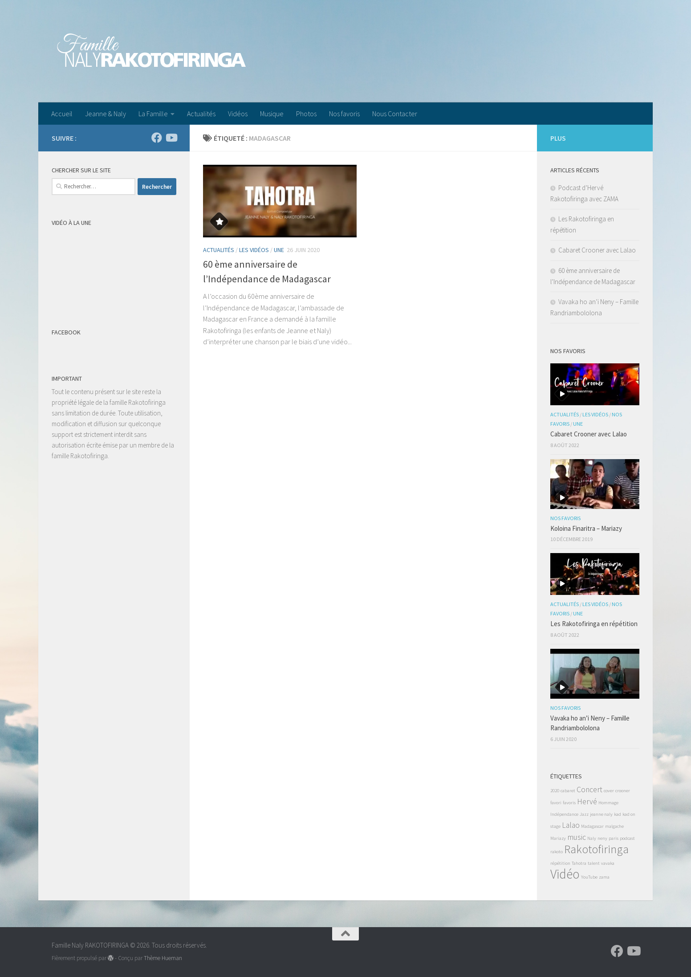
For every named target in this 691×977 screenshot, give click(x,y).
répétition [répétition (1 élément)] (560, 863)
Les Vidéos (254, 250)
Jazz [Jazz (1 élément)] (584, 814)
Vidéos (238, 113)
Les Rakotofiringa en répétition (594, 623)
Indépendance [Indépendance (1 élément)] (564, 814)
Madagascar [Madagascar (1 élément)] (592, 826)
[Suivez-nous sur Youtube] (171, 137)
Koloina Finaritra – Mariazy (586, 528)
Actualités (201, 113)
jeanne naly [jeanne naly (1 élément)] (601, 814)
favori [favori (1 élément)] (555, 803)
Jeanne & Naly (105, 113)
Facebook (66, 332)
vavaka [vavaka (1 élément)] (607, 863)
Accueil (62, 113)
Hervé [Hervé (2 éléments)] (587, 801)
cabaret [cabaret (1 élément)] (568, 791)
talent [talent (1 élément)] (594, 863)
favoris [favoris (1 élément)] (569, 803)
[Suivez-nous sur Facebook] (156, 137)
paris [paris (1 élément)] (613, 838)
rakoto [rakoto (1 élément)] (556, 852)
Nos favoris (344, 113)
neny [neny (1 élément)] (602, 838)
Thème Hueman (163, 958)
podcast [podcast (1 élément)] (627, 838)
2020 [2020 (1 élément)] (554, 791)
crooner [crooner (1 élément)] (622, 791)
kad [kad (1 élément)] (617, 814)
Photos (306, 113)
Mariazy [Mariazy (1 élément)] (558, 838)
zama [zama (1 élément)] (604, 877)
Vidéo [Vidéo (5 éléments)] (565, 874)
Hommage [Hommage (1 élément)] (608, 803)
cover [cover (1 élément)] (609, 791)
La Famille (153, 113)
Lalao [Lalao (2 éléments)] (571, 825)
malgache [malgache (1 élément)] (614, 826)
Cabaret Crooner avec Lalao (597, 250)
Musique (272, 113)
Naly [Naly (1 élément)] (591, 838)
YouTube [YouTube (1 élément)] (589, 877)
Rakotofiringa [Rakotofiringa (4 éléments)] (596, 849)
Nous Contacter (394, 113)
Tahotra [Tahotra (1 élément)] (579, 863)
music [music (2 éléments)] (576, 837)
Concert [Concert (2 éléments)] (589, 789)
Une (279, 250)
